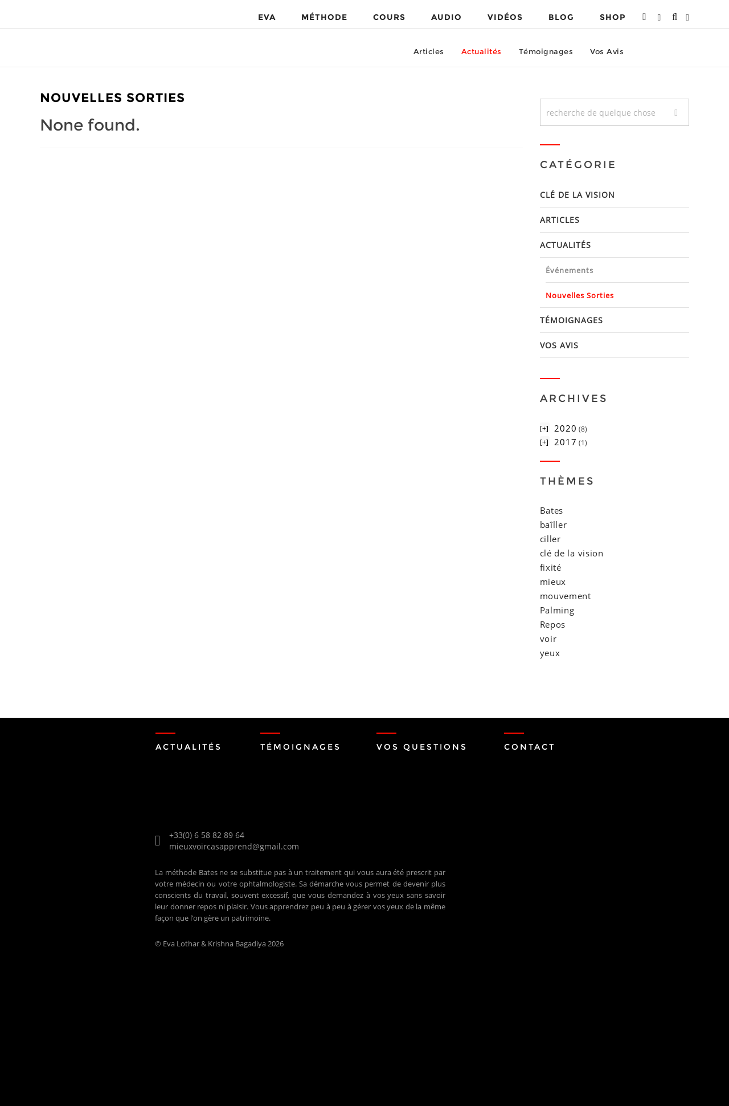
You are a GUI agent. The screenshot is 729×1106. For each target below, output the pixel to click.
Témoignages (546, 51)
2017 (565, 442)
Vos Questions (422, 747)
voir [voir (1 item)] (548, 638)
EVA (267, 17)
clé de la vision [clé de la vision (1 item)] (572, 553)
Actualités (481, 51)
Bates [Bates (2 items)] (552, 510)
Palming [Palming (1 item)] (557, 610)
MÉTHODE (324, 17)
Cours (389, 17)
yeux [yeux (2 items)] (550, 652)
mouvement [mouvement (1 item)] (565, 595)
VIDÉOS (505, 17)
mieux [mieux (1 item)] (553, 581)
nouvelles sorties (580, 295)
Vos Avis (607, 51)
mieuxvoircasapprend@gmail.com (234, 846)
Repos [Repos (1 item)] (553, 624)
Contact (529, 747)
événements (569, 270)
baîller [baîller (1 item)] (553, 524)
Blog (561, 17)
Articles (428, 51)
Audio (446, 17)
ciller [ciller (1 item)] (550, 538)
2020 (565, 428)
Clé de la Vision (577, 194)
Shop (612, 17)
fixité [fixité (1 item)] (551, 567)
